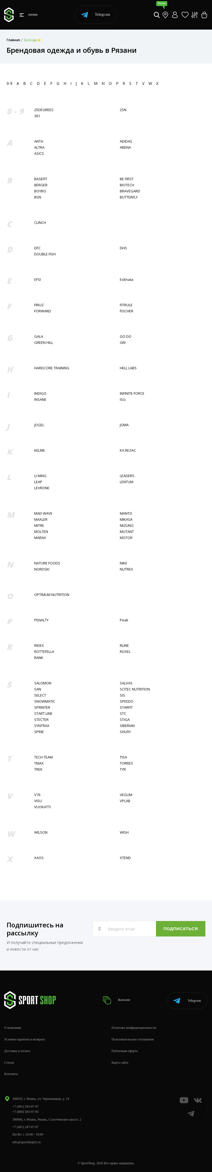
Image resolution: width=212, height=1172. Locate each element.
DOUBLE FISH (45, 254)
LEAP (38, 482)
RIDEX (39, 645)
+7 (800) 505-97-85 (25, 1112)
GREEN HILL (43, 342)
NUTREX (126, 569)
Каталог (117, 1000)
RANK (38, 657)
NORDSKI (41, 569)
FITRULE (126, 305)
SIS (122, 695)
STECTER (41, 719)
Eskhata (126, 279)
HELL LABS (128, 368)
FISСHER (126, 311)
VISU (38, 801)
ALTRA (39, 147)
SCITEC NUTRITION (135, 689)
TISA (123, 757)
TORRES (126, 763)
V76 (37, 794)
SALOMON (42, 683)
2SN (123, 110)
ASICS (39, 153)
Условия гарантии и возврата (24, 1039)
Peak (124, 620)
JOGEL (39, 425)
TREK (38, 769)
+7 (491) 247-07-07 (25, 1127)
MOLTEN (41, 531)
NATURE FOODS (47, 563)
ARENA (125, 147)
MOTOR (126, 537)
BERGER (40, 185)
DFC (37, 248)
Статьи (9, 1062)
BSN (37, 197)
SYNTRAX (41, 725)
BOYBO (40, 191)
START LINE (43, 713)
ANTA (38, 141)
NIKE (123, 563)
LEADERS (127, 475)
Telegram (95, 14)
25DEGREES (44, 110)
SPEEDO (126, 701)
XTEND (125, 858)
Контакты (11, 1074)
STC (123, 713)
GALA (38, 336)
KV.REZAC (128, 450)
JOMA (124, 425)
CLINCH (40, 222)
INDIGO (40, 393)
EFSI (37, 279)
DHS (123, 248)
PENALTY (41, 620)
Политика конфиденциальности (134, 1028)
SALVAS (126, 683)
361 (37, 116)
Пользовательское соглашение (133, 1039)
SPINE (39, 731)
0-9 (9, 83)
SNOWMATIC (44, 701)
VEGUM (126, 794)
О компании (12, 1028)
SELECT (40, 695)
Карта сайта (120, 1062)
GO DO (125, 336)
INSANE (40, 399)
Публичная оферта (125, 1051)
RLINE (124, 645)
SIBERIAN (127, 725)
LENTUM (126, 482)
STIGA (125, 719)
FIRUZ (39, 305)
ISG (123, 399)
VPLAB (125, 801)
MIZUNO (127, 525)
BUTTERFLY (129, 197)
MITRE (39, 525)
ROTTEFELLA (44, 651)
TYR (123, 769)
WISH (124, 832)
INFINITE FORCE (132, 393)
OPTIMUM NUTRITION (51, 594)
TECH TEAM (43, 757)
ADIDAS (126, 141)
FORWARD (42, 311)
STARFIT (126, 707)
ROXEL (125, 651)
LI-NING (40, 475)
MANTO (126, 513)
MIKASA (126, 519)
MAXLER (40, 519)
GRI (123, 342)
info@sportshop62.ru (26, 1142)
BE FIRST (127, 179)
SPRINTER (42, 707)
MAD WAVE (43, 513)
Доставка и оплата (17, 1051)
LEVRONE (41, 488)
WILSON (40, 832)
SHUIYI (125, 731)
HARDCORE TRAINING (51, 368)
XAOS (39, 858)
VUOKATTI (42, 807)
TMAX (39, 763)
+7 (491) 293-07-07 (25, 1106)
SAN (37, 689)
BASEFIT (40, 179)
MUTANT (127, 531)
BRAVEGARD (130, 191)
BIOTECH (127, 185)
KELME (39, 450)
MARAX (40, 537)
